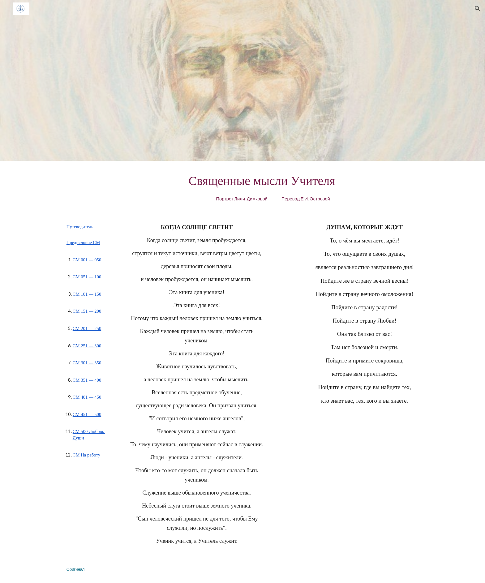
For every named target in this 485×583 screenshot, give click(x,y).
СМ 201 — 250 (87, 328)
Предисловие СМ (83, 242)
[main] (273, 186)
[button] (477, 8)
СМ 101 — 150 (87, 294)
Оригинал (76, 569)
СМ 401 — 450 (87, 397)
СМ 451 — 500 (87, 414)
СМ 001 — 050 (87, 259)
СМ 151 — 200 (87, 311)
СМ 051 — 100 (87, 276)
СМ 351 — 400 (87, 380)
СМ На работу (86, 454)
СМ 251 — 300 (87, 345)
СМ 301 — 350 (87, 362)
